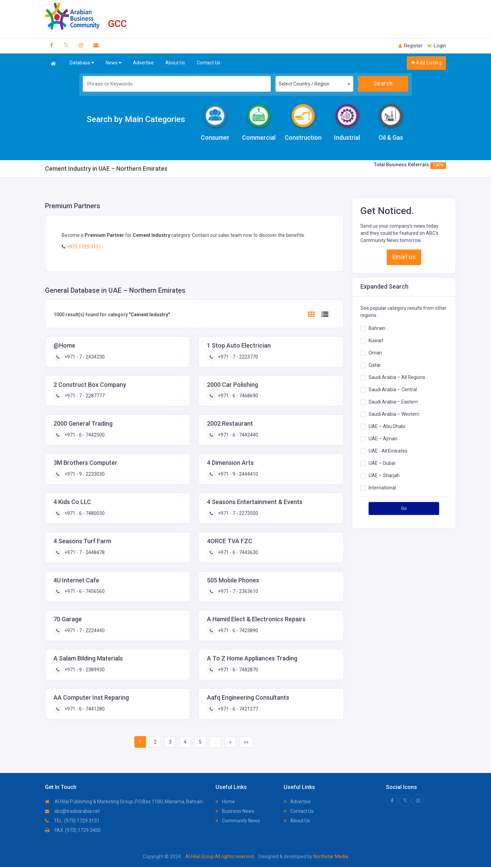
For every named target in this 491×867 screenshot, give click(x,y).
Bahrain (377, 328)
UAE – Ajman (383, 438)
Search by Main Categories (136, 119)
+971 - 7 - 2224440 (84, 630)
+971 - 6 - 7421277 (237, 709)
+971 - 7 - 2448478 (84, 552)
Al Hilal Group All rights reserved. (220, 856)
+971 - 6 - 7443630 (237, 552)
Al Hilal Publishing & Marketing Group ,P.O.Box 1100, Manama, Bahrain (124, 801)
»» (246, 742)
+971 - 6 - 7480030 (84, 513)
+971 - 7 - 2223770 (237, 357)
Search (383, 83)
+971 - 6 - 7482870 (237, 669)
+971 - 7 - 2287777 (84, 395)
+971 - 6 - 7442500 (84, 435)
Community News (237, 820)
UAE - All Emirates (388, 451)
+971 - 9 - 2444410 (237, 474)
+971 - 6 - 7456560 (84, 591)
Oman (375, 352)
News (113, 62)
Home (225, 801)
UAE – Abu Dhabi (387, 426)
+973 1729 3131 (83, 246)
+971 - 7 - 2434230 (84, 357)
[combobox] (314, 84)
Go (404, 508)
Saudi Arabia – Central (393, 389)
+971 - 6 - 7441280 (84, 709)
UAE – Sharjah (384, 475)
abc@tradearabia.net (72, 811)
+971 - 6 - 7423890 (237, 630)
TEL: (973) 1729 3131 (72, 820)
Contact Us (208, 62)
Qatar (375, 365)
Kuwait (376, 340)
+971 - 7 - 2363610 (237, 591)
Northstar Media (330, 856)
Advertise (143, 62)
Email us (403, 257)
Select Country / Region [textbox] (304, 84)
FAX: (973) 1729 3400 (73, 830)
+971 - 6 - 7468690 (237, 395)
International (382, 487)
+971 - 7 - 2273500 (237, 513)
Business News (234, 811)
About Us (175, 62)
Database (82, 62)
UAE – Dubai (382, 463)
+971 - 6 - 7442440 (237, 435)
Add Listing (426, 62)
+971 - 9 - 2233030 (84, 474)
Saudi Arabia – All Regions (397, 377)
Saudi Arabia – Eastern (393, 402)
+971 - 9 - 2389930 (84, 669)
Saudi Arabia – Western (394, 414)
